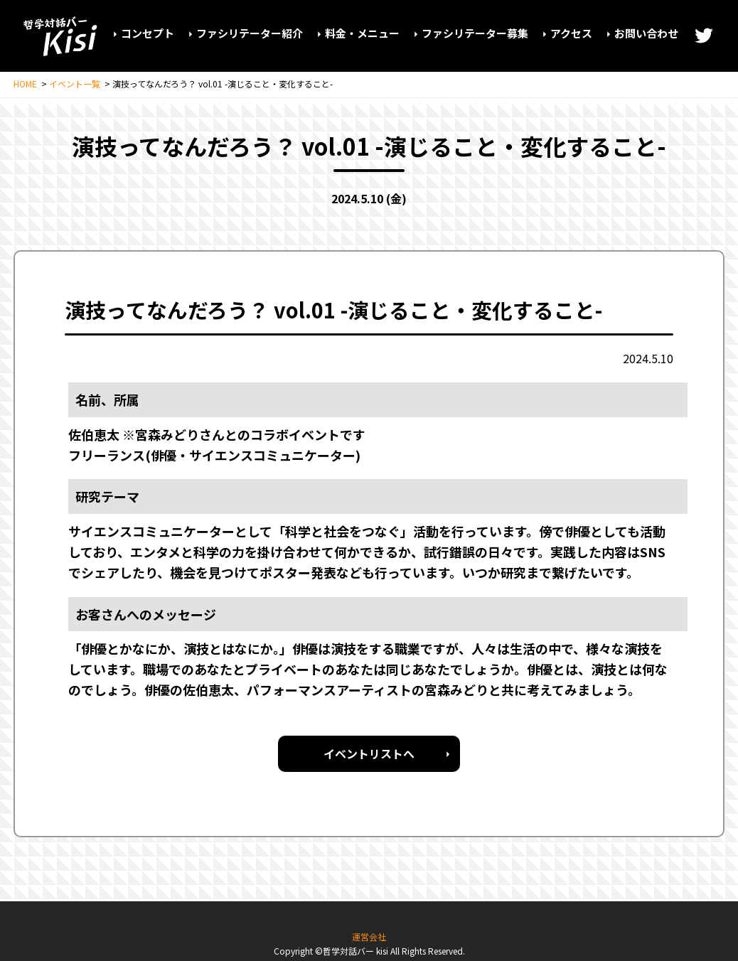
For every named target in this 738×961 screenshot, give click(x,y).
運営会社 (369, 936)
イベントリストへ (369, 753)
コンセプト (147, 33)
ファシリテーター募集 (475, 33)
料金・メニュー (362, 33)
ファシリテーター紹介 (249, 33)
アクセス (571, 33)
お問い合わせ (646, 33)
